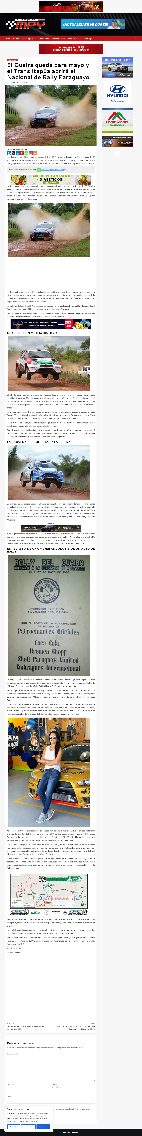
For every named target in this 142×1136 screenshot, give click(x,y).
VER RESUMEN (14, 948)
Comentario (12, 1054)
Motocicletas (73, 38)
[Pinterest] (22, 153)
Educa (16, 38)
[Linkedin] (18, 153)
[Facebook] (9, 153)
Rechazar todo (28, 1127)
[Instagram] (31, 153)
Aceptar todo (43, 1127)
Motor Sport (29, 38)
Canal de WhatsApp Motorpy (53, 169)
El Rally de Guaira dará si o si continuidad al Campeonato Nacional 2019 (73, 1026)
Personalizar (14, 1127)
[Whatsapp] (26, 153)
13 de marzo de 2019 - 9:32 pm (18, 82)
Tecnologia (87, 38)
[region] (28, 1119)
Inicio (7, 38)
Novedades (43, 38)
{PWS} (77, 1132)
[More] (35, 153)
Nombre (11, 1084)
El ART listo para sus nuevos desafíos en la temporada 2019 (29, 1026)
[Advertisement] (51, 274)
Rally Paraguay (12, 60)
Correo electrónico (57, 1085)
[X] (13, 153)
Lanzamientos (58, 38)
